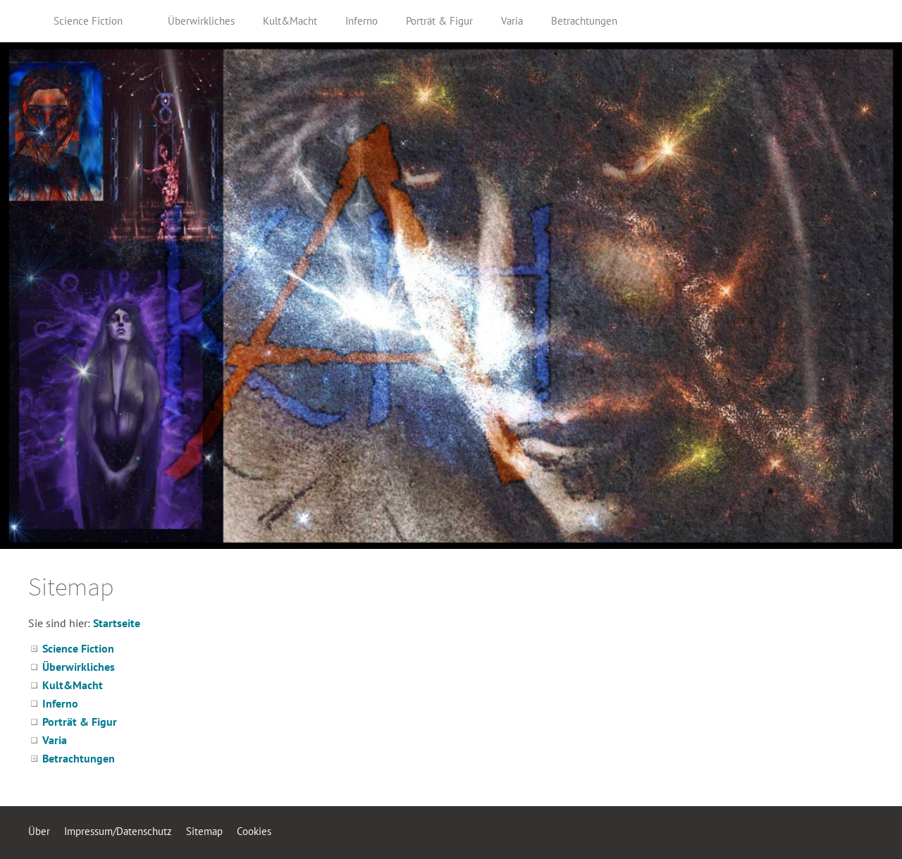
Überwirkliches (78, 667)
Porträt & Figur (79, 722)
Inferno (60, 703)
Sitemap (204, 831)
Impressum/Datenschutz (118, 831)
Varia (54, 740)
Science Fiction (78, 648)
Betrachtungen (78, 758)
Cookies (254, 831)
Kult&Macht (72, 685)
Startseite (116, 623)
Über (39, 831)
